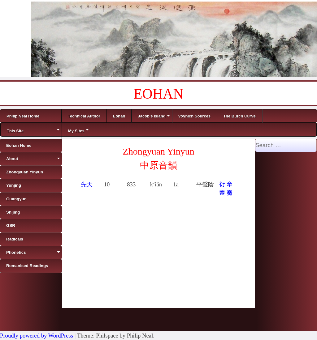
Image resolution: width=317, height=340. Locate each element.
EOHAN (159, 94)
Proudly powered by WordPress (36, 335)
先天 (87, 184)
